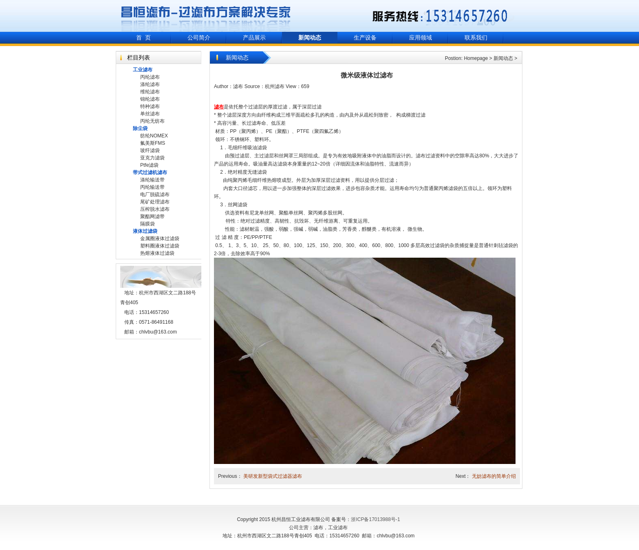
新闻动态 (503, 58)
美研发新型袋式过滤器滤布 (272, 476)
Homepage (476, 58)
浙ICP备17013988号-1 (375, 519)
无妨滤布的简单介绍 (494, 476)
